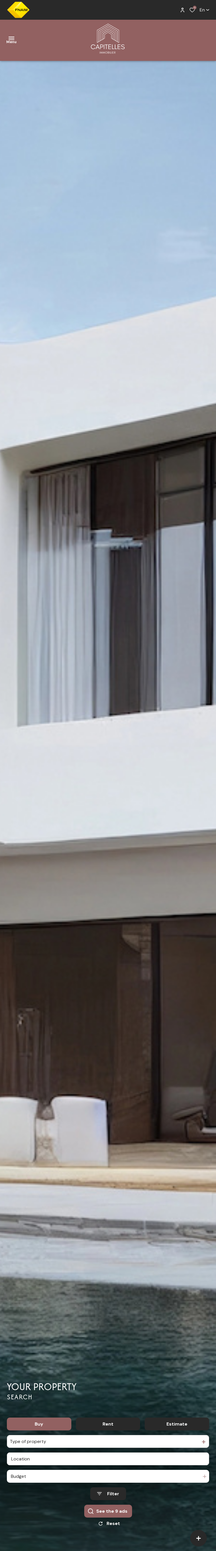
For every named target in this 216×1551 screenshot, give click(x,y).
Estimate (176, 1426)
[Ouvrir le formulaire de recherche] (108, 1496)
